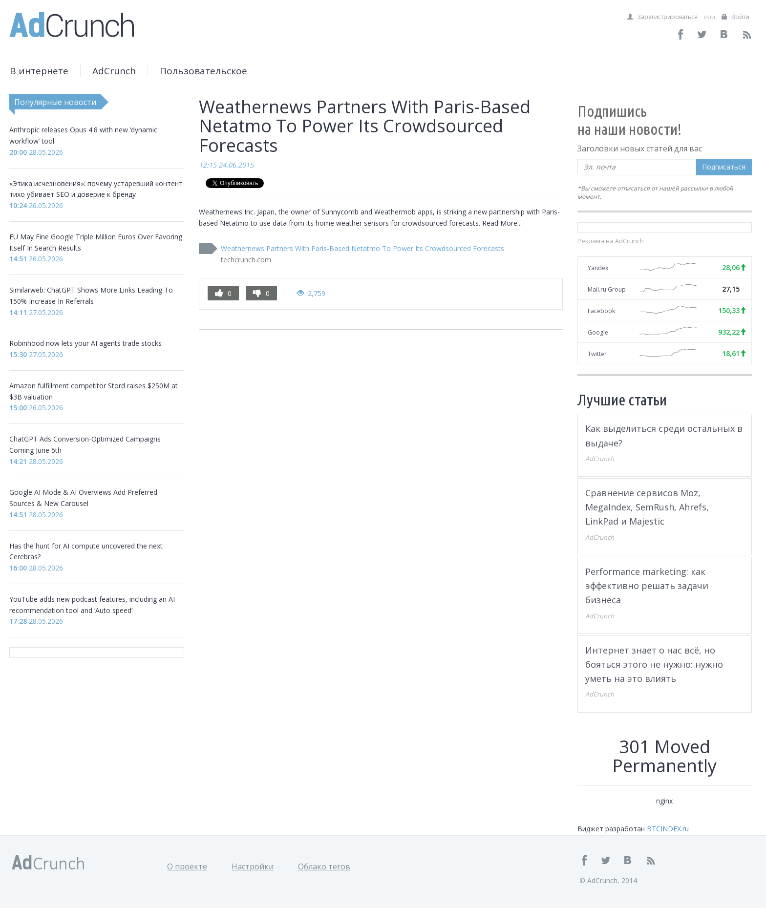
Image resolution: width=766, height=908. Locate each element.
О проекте (187, 866)
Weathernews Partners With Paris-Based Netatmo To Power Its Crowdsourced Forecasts (362, 248)
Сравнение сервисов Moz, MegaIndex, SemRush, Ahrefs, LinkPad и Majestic (647, 507)
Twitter (597, 354)
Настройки (253, 866)
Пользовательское (203, 70)
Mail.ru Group (607, 289)
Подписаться (723, 166)
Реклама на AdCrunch (610, 240)
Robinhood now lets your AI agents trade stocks (85, 343)
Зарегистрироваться (662, 17)
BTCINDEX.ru (668, 828)
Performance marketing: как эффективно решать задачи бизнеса (646, 586)
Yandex (598, 268)
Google (598, 332)
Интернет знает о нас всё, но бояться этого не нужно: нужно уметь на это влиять (654, 664)
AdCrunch (114, 70)
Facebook (601, 311)
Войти (735, 17)
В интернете (39, 70)
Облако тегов (324, 866)
